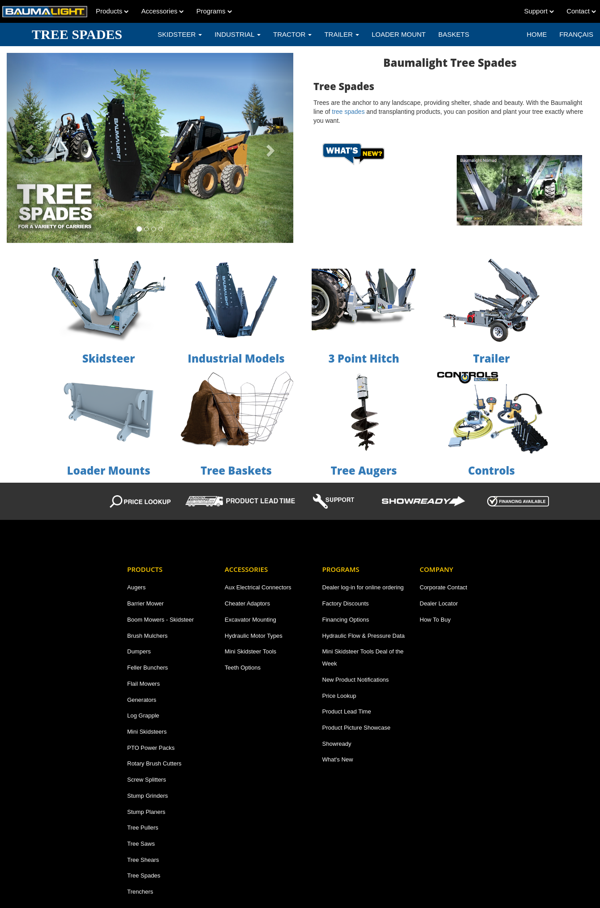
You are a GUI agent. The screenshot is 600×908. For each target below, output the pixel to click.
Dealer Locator (439, 603)
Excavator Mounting (250, 619)
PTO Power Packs (151, 747)
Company (436, 569)
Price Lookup (339, 695)
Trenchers (140, 891)
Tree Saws (141, 843)
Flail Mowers (143, 683)
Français (576, 34)
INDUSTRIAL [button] (237, 34)
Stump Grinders (147, 795)
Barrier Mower (145, 603)
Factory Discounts (345, 603)
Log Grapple (143, 715)
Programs (213, 11)
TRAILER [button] (341, 34)
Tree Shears (143, 859)
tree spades (348, 111)
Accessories (162, 11)
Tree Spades (143, 875)
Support (539, 11)
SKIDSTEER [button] (180, 34)
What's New (337, 759)
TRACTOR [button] (292, 34)
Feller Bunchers (147, 667)
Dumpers (139, 651)
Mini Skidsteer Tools (250, 651)
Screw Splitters (146, 779)
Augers (136, 587)
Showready (336, 743)
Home (537, 34)
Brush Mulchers (147, 635)
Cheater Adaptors (247, 603)
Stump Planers (146, 812)
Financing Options (345, 619)
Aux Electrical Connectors (258, 587)
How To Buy (435, 619)
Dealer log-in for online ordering (363, 587)
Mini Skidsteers (147, 731)
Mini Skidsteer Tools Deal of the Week (363, 657)
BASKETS (453, 34)
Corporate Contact (443, 587)
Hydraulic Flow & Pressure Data (363, 635)
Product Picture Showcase (356, 727)
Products (112, 11)
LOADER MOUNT (399, 34)
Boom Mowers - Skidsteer (160, 619)
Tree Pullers (143, 827)
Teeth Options (243, 667)
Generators (141, 699)
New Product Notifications (355, 679)
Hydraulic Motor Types (254, 635)
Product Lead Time (346, 711)
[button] (28, 148)
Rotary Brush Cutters (154, 763)
